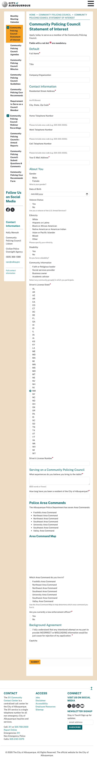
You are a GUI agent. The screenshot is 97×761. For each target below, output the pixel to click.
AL (33, 289)
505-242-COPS (17, 739)
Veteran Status (36, 200)
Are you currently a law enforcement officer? (50, 612)
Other (35, 239)
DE (33, 315)
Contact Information (13, 224)
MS (33, 368)
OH (33, 404)
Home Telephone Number (41, 116)
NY (33, 394)
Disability (33, 247)
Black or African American (44, 226)
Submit (35, 662)
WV (34, 447)
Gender (32, 173)
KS (33, 341)
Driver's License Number (41, 458)
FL (33, 318)
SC (33, 420)
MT (33, 374)
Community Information (40, 262)
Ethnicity (33, 215)
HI (33, 325)
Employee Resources (45, 706)
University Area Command (44, 594)
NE (33, 377)
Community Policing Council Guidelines (15, 79)
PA (33, 414)
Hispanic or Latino (40, 222)
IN (33, 335)
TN (33, 427)
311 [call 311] (10, 727)
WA (33, 443)
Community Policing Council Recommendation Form (16, 176)
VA (33, 440)
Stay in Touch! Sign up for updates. (79, 716)
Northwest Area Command (44, 588)
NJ (33, 387)
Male (34, 178)
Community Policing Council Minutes (15, 64)
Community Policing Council (55, 15)
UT (33, 433)
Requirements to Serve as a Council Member (16, 105)
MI (33, 361)
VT (33, 437)
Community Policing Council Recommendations (16, 92)
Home (32, 15)
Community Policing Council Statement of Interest (15, 33)
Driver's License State (40, 285)
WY (34, 453)
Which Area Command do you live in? (46, 577)
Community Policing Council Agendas (15, 50)
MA (33, 358)
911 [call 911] (18, 733)
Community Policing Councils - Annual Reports (15, 139)
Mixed (35, 236)
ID (33, 328)
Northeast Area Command (44, 585)
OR (33, 410)
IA (33, 338)
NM (34, 391)
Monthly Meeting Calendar (14, 19)
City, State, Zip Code (39, 105)
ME (33, 351)
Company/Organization (40, 75)
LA (33, 348)
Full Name (34, 53)
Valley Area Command (42, 601)
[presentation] (48, 648)
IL (33, 331)
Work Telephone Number (41, 130)
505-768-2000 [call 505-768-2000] (21, 727)
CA (33, 302)
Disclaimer (41, 700)
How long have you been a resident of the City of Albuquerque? (59, 491)
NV (33, 381)
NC (33, 397)
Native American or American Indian (49, 229)
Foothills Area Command (44, 581)
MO (34, 371)
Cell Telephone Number (40, 143)
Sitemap (40, 709)
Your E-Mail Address (39, 157)
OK (33, 407)
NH (33, 384)
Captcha (33, 640)
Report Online (10, 730)
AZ (33, 295)
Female (35, 181)
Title (31, 64)
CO (33, 305)
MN (34, 364)
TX (33, 430)
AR (33, 298)
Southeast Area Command (44, 591)
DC (33, 312)
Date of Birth (35, 189)
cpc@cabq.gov (13, 262)
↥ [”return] (91, 688)
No (33, 207)
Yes (34, 204)
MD (33, 354)
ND (33, 400)
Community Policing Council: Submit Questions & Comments (16, 159)
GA (33, 321)
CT (33, 308)
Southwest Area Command (44, 598)
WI (33, 450)
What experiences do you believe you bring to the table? (56, 474)
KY (33, 345)
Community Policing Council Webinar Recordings (15, 122)
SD (33, 424)
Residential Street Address (42, 91)
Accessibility (42, 703)
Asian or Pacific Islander (43, 232)
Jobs (38, 697)
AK (33, 292)
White (35, 219)
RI (33, 417)
